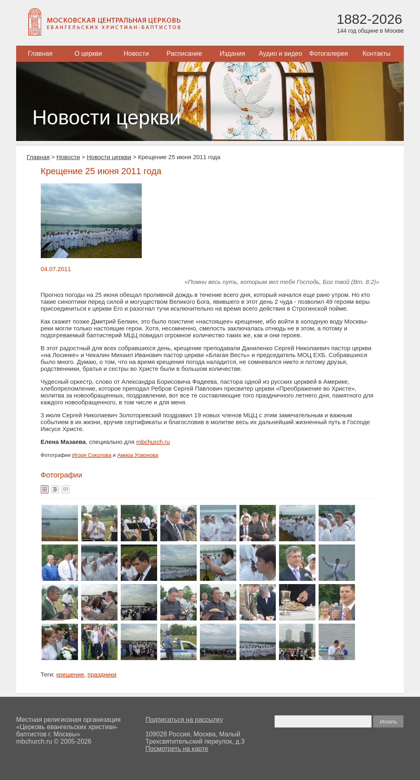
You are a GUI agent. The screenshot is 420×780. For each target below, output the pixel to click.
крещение (70, 674)
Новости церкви (109, 156)
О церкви (88, 53)
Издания (232, 53)
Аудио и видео (280, 53)
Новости (136, 53)
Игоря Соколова (91, 455)
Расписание (184, 53)
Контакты (377, 53)
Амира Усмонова (137, 455)
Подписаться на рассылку (184, 719)
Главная (40, 53)
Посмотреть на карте (176, 748)
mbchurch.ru (153, 441)
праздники (102, 674)
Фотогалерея (328, 53)
